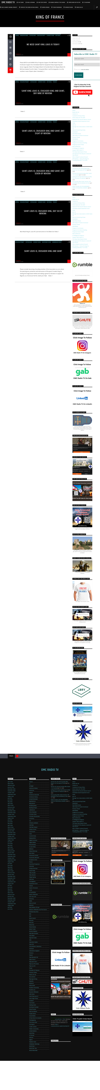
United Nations (33, 1060)
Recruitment (32, 1006)
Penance (31, 982)
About (73, 139)
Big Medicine (32, 830)
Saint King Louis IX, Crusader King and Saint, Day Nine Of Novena (43, 121)
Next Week (31, 964)
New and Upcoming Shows (78, 159)
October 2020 (11, 931)
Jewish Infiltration (33, 923)
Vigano (31, 1068)
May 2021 (10, 918)
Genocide (31, 895)
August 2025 (11, 825)
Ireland (31, 915)
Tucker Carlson (33, 1055)
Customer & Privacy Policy (78, 145)
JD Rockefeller (32, 921)
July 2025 (10, 827)
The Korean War (33, 1051)
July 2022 (10, 892)
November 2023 (11, 863)
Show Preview (32, 1038)
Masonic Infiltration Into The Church (38, 938)
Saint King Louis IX (33, 1025)
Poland (31, 984)
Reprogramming (33, 1008)
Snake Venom (32, 1042)
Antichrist (31, 819)
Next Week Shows (76, 163)
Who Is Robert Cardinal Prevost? (9, 7)
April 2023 (10, 876)
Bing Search (32, 832)
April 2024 (10, 854)
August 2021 (11, 913)
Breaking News (24, 64)
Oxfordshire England (34, 980)
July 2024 (10, 849)
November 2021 (11, 907)
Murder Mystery (33, 960)
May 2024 (10, 852)
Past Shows (21, 2)
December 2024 (11, 840)
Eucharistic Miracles (34, 886)
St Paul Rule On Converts (35, 1047)
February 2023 (11, 880)
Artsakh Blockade (33, 828)
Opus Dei (31, 973)
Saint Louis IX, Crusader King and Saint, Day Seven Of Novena (43, 201)
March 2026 (10, 812)
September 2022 (12, 889)
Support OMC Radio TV (78, 179)
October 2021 (11, 909)
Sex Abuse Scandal (33, 1036)
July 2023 (10, 871)
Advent (31, 811)
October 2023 (11, 865)
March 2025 (10, 834)
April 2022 (10, 898)
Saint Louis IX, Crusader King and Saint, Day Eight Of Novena (43, 161)
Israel (30, 919)
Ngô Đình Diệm (33, 967)
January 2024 (11, 860)
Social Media (32, 1045)
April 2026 (10, 811)
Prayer (30, 997)
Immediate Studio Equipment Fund (80, 150)
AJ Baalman (18, 83)
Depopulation (32, 867)
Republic (31, 1010)
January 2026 (11, 816)
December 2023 (11, 862)
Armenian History (33, 826)
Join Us (74, 154)
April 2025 (10, 832)
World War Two (33, 1077)
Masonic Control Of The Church (57, 2)
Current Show (50, 64)
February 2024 (11, 858)
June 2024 (10, 851)
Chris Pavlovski (32, 841)
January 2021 (11, 925)
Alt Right (31, 815)
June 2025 (10, 829)
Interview (31, 908)
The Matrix (31, 1053)
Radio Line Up (32, 1003)
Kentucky (31, 928)
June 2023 (10, 872)
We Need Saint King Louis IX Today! (43, 73)
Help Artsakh (32, 902)
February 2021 (11, 923)
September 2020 (12, 933)
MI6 (30, 945)
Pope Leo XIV (32, 995)
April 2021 (10, 920)
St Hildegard (87, 2)
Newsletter (75, 161)
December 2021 (11, 905)
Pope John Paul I (33, 990)
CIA (30, 850)
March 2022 (10, 900)
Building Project (24, 111)
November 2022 (11, 885)
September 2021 (12, 911)
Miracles (31, 949)
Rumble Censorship (34, 1016)
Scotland (31, 1029)
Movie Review (32, 956)
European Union (33, 889)
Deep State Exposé (42, 2)
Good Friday (32, 899)
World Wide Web (33, 1079)
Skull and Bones (33, 1040)
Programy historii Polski (78, 173)
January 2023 (11, 882)
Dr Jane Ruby (32, 876)
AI (29, 813)
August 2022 (11, 891)
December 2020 (11, 927)
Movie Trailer (32, 958)
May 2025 (10, 831)
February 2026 (11, 814)
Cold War (31, 854)
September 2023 (12, 867)
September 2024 (12, 845)
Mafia (30, 930)
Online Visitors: (75, 67)
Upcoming (31, 1062)
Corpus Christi (32, 858)
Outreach (31, 977)
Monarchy (31, 954)
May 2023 (10, 874)
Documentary (32, 873)
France (55, 111)
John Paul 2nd (32, 925)
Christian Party (41, 64)
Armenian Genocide (34, 824)
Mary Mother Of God (34, 936)
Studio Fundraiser (57, 7)
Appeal (17, 64)
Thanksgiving (32, 1049)
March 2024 (10, 856)
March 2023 (10, 878)
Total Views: (75, 71)
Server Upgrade (45, 7)
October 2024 (11, 843)
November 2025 (11, 820)
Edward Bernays (33, 880)
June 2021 (10, 916)
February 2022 (11, 902)
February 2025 (11, 836)
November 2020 (11, 929)
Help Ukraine (32, 904)
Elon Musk (31, 882)
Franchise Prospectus (34, 893)
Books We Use (80, 7)
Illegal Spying (32, 906)
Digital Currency (33, 869)
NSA (30, 969)
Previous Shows (76, 166)
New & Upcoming (31, 2)
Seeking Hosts (32, 1034)
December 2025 (11, 818)
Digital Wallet (32, 871)
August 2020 (11, 934)
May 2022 (10, 896)
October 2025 (11, 821)
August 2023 (11, 869)
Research (31, 1012)
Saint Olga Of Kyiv (33, 1027)
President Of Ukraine (34, 999)
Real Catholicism (76, 175)
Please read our (81, 98)
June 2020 (10, 938)
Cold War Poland (33, 856)
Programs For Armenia (77, 170)
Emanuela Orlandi (33, 884)
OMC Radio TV (8, 2)
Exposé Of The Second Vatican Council (29, 7)
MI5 (30, 943)
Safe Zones (32, 1023)
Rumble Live (32, 1019)
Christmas (31, 847)
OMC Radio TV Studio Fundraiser (80, 164)
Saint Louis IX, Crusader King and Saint (43, 280)
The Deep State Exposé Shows (79, 181)
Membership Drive (56, 271)
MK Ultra (31, 951)
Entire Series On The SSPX (74, 2)
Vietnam (31, 1066)
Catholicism (32, 64)
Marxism (31, 934)
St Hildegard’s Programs (78, 177)
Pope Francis (32, 988)
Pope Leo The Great (34, 993)
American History (33, 817)
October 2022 (11, 887)
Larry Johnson (58, 1048)
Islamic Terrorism (33, 917)
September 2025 (12, 823)
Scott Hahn (32, 1032)
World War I (32, 1075)
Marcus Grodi (32, 932)
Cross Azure (32, 860)
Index (73, 152)
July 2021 (10, 914)
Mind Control (32, 947)
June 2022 (10, 894)
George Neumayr (33, 897)
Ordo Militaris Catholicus (35, 975)
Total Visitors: (75, 73)
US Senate (31, 1064)
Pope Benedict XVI (33, 986)
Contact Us (75, 143)
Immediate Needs (69, 7)
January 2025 (11, 838)
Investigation (32, 910)
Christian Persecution (34, 845)
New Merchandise (33, 962)
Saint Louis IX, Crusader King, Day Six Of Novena (43, 242)
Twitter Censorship (33, 1058)
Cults (30, 863)
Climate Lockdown (33, 852)
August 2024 (11, 847)
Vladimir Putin (32, 1071)
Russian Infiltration (33, 1021)
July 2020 (10, 936)
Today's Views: (75, 69)
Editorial (57, 64)
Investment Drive (46, 271)
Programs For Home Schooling (79, 172)
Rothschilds (32, 1014)
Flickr (64, 1048)
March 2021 (10, 922)
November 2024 (11, 841)
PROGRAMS (75, 168)
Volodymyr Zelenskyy (34, 1073)
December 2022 (11, 883)
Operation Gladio (33, 971)
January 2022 (11, 903)
